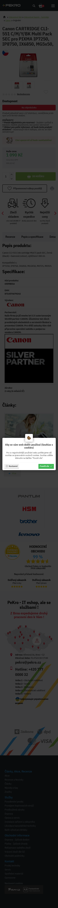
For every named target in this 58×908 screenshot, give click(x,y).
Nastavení (11, 466)
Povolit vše (46, 466)
